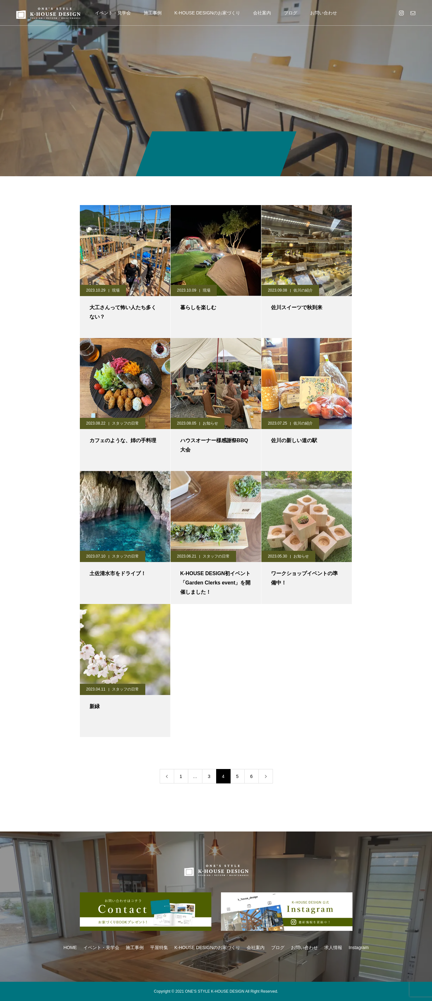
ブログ (290, 12)
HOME (70, 947)
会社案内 (262, 12)
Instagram (358, 947)
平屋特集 (159, 947)
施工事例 (153, 12)
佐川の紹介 (303, 290)
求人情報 (333, 947)
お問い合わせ (323, 12)
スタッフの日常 (125, 423)
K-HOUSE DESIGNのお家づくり (207, 12)
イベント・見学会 (113, 12)
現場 (116, 290)
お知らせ (210, 423)
